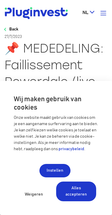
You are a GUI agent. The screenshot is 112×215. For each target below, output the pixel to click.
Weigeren (34, 194)
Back (13, 29)
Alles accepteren (76, 191)
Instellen (55, 170)
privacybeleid (71, 149)
